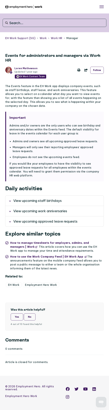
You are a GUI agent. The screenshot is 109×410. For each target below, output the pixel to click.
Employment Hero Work (41, 284)
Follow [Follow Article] (97, 70)
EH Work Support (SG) (20, 38)
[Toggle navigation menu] (101, 7)
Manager (72, 38)
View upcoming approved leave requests (45, 221)
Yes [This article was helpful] (17, 316)
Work (43, 38)
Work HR (56, 38)
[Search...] (54, 23)
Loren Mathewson (25, 68)
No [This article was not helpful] (29, 316)
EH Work (13, 284)
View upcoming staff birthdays (37, 201)
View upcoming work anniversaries (40, 211)
